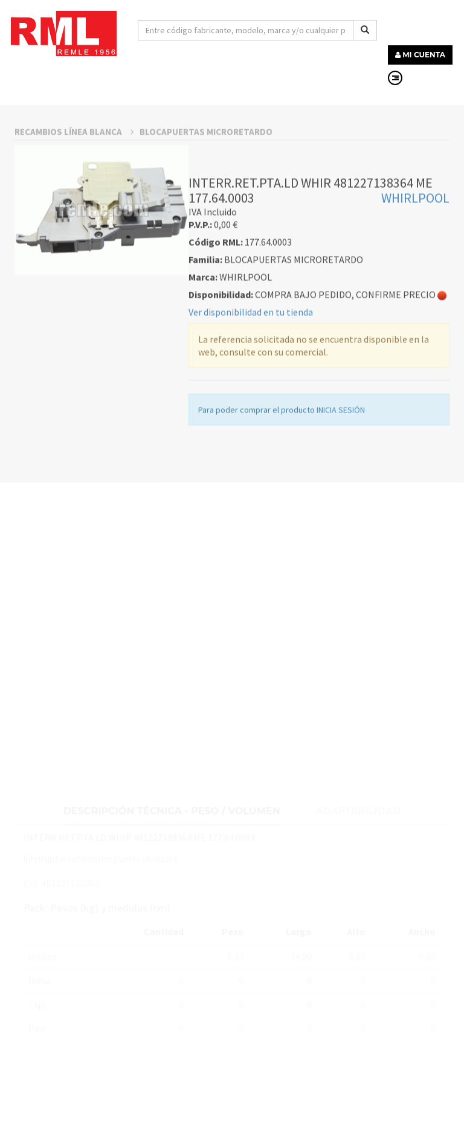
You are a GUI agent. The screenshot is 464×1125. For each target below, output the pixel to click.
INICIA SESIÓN (341, 465)
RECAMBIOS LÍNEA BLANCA (74, 186)
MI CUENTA (420, 54)
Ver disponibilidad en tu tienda (250, 367)
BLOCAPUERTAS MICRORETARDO (206, 186)
